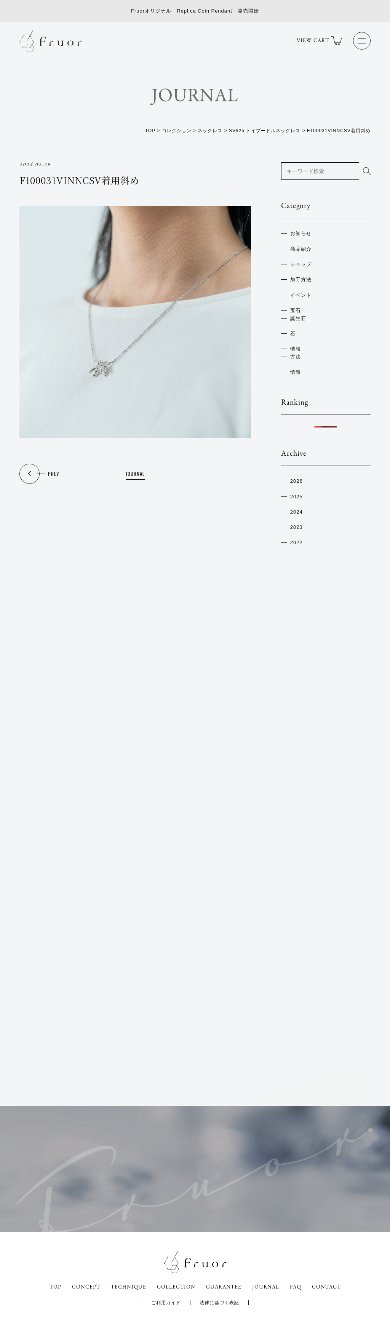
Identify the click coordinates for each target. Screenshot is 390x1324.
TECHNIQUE (128, 1287)
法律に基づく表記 (219, 1302)
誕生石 (298, 318)
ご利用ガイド (166, 1302)
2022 (296, 542)
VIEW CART (319, 40)
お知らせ (301, 233)
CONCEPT (86, 1287)
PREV (53, 473)
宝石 (295, 310)
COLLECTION (176, 1287)
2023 (296, 527)
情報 (295, 349)
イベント (301, 295)
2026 (296, 481)
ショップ (301, 264)
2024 (296, 512)
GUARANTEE (223, 1287)
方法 (295, 357)
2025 (296, 497)
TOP (55, 1287)
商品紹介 (301, 249)
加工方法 (301, 279)
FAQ (295, 1287)
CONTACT (326, 1287)
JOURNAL (135, 473)
